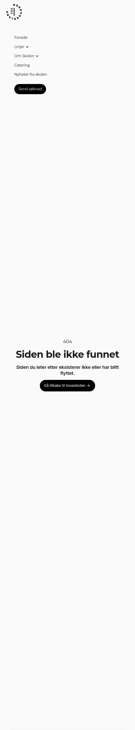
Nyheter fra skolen (30, 74)
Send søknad (30, 89)
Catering (22, 65)
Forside (21, 37)
